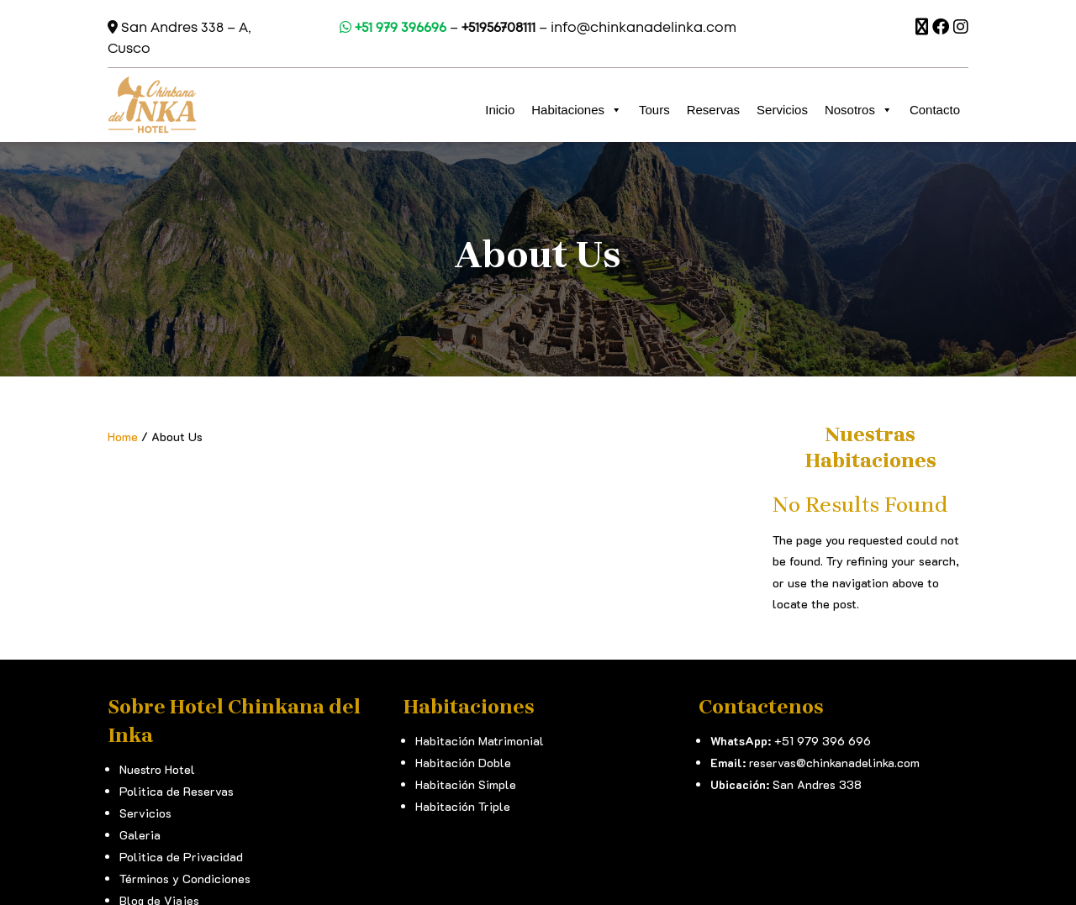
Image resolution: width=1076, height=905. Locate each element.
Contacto (935, 110)
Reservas (713, 110)
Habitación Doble (463, 763)
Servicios (782, 110)
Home (123, 437)
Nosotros (859, 110)
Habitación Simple (465, 784)
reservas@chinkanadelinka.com (834, 763)
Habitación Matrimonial (479, 741)
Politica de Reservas (176, 791)
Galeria (140, 835)
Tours (654, 110)
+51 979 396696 (393, 27)
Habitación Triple (462, 806)
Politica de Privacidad (181, 857)
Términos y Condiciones (185, 879)
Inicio (499, 110)
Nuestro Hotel (157, 769)
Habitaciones (576, 110)
